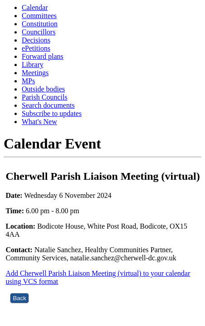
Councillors (39, 32)
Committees (39, 15)
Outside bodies (43, 89)
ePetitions (36, 48)
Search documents (48, 105)
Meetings (35, 73)
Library (32, 64)
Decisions (36, 40)
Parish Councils (44, 97)
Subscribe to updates (51, 113)
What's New (39, 121)
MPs (28, 81)
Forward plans (42, 56)
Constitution (39, 24)
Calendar (35, 7)
